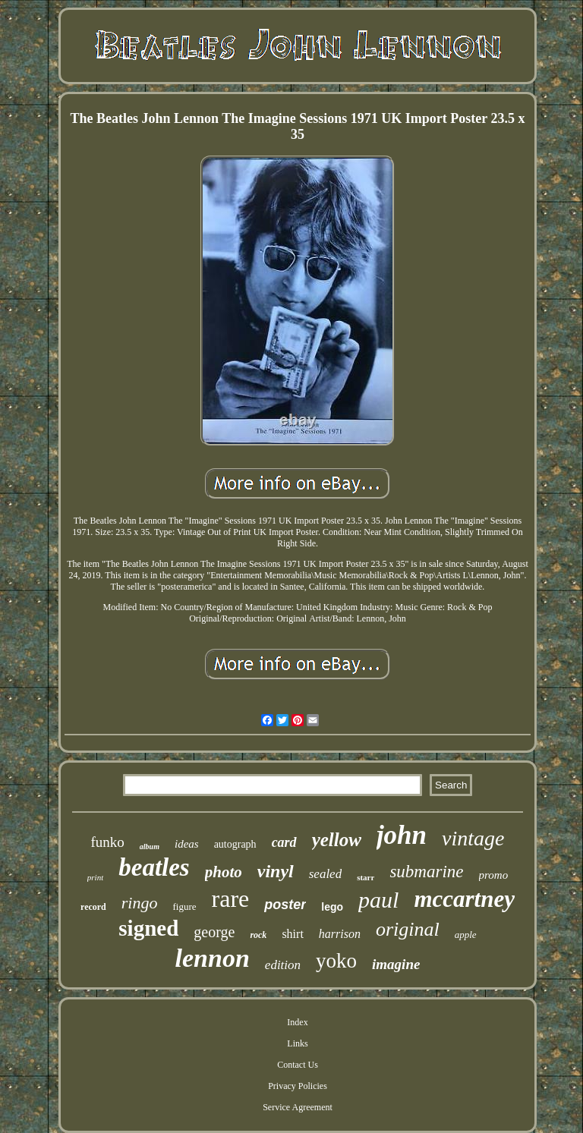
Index (297, 1022)
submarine (426, 871)
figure (184, 906)
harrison (340, 933)
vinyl (275, 871)
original (408, 929)
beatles (153, 867)
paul (378, 899)
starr (365, 877)
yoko (336, 960)
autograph (235, 844)
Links (297, 1043)
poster (285, 904)
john (402, 835)
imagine (396, 964)
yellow (336, 839)
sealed (325, 874)
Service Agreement (297, 1107)
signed (148, 928)
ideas (187, 844)
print (95, 877)
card (284, 842)
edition (283, 965)
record (93, 907)
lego (332, 907)
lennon (212, 958)
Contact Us (297, 1064)
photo (223, 872)
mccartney (464, 899)
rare (231, 898)
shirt (292, 933)
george (214, 932)
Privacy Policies (297, 1086)
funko (107, 842)
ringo (139, 902)
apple (466, 934)
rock (258, 935)
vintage (473, 838)
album (149, 846)
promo (494, 875)
